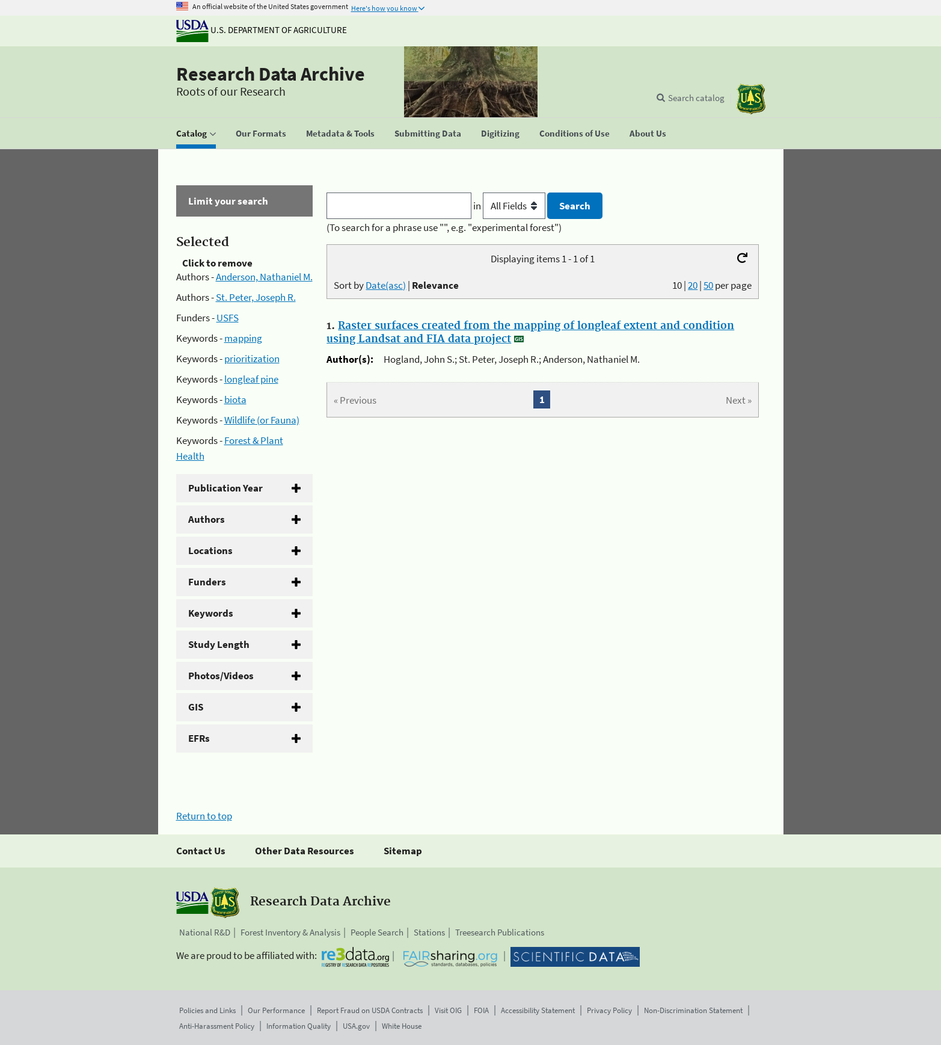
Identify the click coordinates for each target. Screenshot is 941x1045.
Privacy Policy (609, 1010)
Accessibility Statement (538, 1010)
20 (692, 285)
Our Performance (276, 1010)
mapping (243, 338)
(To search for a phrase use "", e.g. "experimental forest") (444, 227)
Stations (429, 932)
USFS (227, 317)
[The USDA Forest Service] (751, 99)
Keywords (210, 613)
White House (401, 1026)
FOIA (481, 1010)
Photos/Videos (221, 675)
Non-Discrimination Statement (693, 1010)
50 (708, 285)
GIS (195, 707)
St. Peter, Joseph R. (256, 297)
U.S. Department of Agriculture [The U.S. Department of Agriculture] (261, 29)
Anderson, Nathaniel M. (264, 276)
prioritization (252, 358)
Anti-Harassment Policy (216, 1026)
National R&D (204, 932)
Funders (207, 581)
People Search (377, 932)
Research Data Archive (270, 74)
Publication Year (225, 488)
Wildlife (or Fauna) (261, 420)
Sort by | (396, 285)
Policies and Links (207, 1010)
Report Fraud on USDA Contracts (370, 1010)
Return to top (204, 815)
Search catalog (696, 97)
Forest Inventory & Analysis (290, 932)
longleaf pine (251, 379)
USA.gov (356, 1026)
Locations (210, 550)
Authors (206, 519)
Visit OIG (448, 1010)
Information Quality (298, 1026)
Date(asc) (386, 285)
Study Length (219, 644)
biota (235, 399)
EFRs (199, 738)
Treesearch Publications (499, 932)
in (510, 205)
